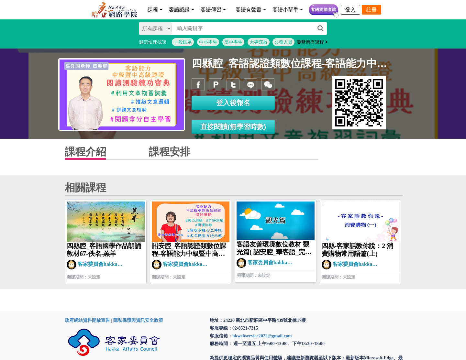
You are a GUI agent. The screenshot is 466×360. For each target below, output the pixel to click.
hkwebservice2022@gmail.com (262, 335)
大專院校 (259, 42)
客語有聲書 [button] (251, 9)
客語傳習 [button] (213, 9)
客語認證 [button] (181, 9)
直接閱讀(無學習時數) (233, 126)
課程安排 (169, 152)
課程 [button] (155, 9)
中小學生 (208, 42)
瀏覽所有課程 (312, 42)
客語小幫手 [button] (287, 9)
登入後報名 (233, 102)
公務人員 (283, 42)
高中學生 (233, 42)
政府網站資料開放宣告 (87, 320)
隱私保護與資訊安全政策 (138, 320)
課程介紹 (85, 152)
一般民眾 (183, 42)
